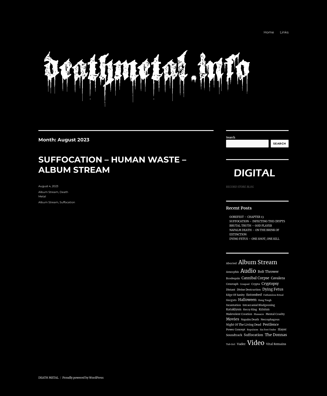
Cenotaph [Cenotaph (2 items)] (232, 284)
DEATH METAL (48, 378)
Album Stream (48, 192)
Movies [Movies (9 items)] (232, 319)
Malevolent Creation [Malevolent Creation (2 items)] (239, 314)
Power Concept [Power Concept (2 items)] (235, 329)
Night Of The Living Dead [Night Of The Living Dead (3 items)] (243, 324)
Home (269, 32)
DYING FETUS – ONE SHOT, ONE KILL (254, 239)
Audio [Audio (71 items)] (248, 271)
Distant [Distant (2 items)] (230, 289)
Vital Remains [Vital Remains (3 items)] (276, 344)
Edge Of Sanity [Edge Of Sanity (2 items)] (235, 294)
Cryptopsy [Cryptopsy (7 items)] (270, 284)
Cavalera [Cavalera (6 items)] (278, 278)
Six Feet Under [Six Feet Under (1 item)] (268, 329)
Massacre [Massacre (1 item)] (259, 314)
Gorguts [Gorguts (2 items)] (231, 300)
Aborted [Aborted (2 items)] (231, 263)
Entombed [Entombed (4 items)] (254, 295)
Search (230, 137)
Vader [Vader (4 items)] (241, 344)
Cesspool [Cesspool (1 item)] (245, 284)
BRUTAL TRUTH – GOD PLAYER (250, 225)
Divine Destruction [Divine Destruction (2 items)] (249, 289)
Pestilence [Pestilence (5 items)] (271, 324)
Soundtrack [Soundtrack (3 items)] (234, 335)
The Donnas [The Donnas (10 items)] (276, 334)
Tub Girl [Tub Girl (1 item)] (230, 344)
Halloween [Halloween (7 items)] (247, 300)
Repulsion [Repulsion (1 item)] (252, 329)
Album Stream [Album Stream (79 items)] (257, 262)
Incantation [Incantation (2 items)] (233, 305)
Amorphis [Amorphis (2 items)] (232, 271)
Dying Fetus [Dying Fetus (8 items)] (272, 289)
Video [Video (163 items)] (255, 343)
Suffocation (67, 202)
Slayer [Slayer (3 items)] (282, 329)
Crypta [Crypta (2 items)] (255, 284)
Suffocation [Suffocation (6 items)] (253, 335)
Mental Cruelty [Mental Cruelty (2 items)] (275, 314)
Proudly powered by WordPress (83, 378)
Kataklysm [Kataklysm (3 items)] (233, 309)
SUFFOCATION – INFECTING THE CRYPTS (257, 221)
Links (284, 32)
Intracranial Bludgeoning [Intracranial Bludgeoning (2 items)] (259, 305)
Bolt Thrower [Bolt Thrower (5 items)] (268, 272)
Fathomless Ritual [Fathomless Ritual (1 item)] (273, 295)
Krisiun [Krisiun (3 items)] (264, 309)
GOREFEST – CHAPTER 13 (246, 217)
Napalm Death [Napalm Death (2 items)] (250, 319)
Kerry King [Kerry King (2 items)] (250, 309)
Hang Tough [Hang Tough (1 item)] (265, 300)
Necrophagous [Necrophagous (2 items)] (270, 319)
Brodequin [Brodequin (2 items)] (233, 278)
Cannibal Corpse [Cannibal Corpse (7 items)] (255, 278)
